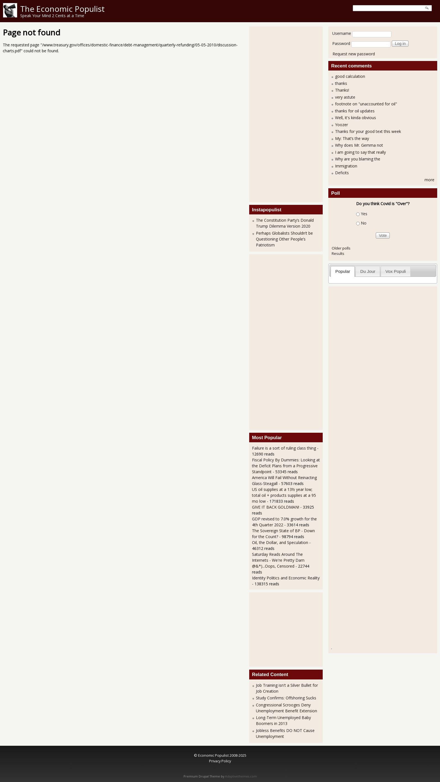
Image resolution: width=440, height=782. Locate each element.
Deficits (342, 172)
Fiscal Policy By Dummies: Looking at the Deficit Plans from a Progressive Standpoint (286, 465)
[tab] (343, 271)
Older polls (341, 248)
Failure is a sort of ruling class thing (284, 448)
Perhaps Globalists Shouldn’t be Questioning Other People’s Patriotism (284, 239)
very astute (345, 97)
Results (338, 253)
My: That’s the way (352, 138)
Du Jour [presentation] (367, 271)
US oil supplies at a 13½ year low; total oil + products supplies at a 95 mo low (284, 495)
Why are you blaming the (357, 159)
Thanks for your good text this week (368, 131)
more (429, 179)
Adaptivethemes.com (241, 776)
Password (341, 43)
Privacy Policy (220, 760)
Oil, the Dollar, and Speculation (280, 542)
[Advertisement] (274, 113)
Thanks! (342, 90)
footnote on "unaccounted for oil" (366, 103)
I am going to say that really (360, 152)
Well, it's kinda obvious (355, 117)
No (363, 223)
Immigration (346, 166)
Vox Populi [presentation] (396, 271)
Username (341, 33)
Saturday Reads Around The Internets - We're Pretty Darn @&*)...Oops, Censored (278, 560)
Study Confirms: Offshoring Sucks (286, 698)
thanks (341, 83)
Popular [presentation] (342, 271)
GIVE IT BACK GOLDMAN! (275, 507)
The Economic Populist (62, 8)
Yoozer (341, 124)
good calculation (350, 76)
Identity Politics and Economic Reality (286, 578)
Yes (364, 213)
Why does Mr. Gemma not (359, 145)
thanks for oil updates (355, 111)
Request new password (354, 53)
